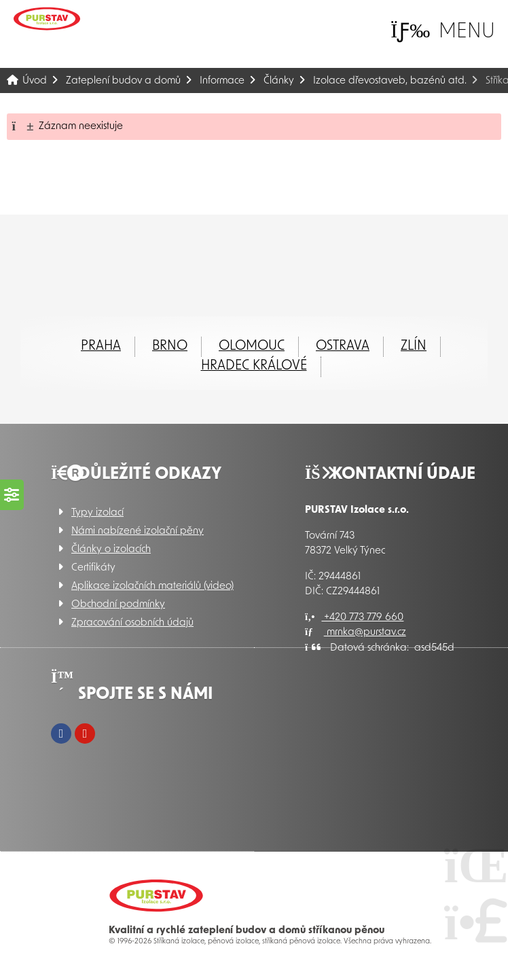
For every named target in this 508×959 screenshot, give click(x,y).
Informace (222, 81)
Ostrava (342, 346)
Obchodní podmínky (118, 605)
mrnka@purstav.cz (355, 633)
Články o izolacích (111, 550)
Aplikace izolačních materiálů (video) (152, 586)
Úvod (47, 19)
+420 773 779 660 (354, 618)
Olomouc (252, 346)
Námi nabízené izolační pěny (137, 531)
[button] (443, 31)
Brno (169, 346)
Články (279, 81)
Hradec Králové (254, 366)
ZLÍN (414, 346)
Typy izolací (97, 513)
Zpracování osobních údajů (132, 623)
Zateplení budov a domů (123, 81)
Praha (101, 346)
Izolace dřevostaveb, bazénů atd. (390, 81)
